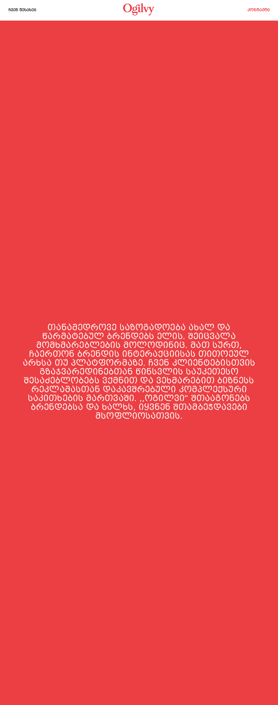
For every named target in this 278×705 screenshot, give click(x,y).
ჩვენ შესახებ (22, 10)
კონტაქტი (258, 10)
